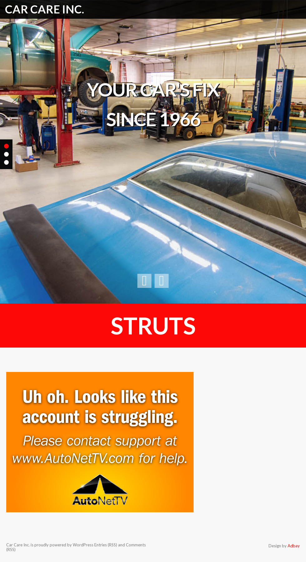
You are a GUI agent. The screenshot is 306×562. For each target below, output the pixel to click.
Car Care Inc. (44, 9)
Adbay (294, 545)
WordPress (83, 544)
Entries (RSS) (105, 544)
